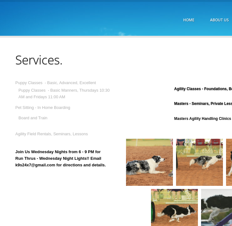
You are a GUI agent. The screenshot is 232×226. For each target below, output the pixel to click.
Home (188, 20)
